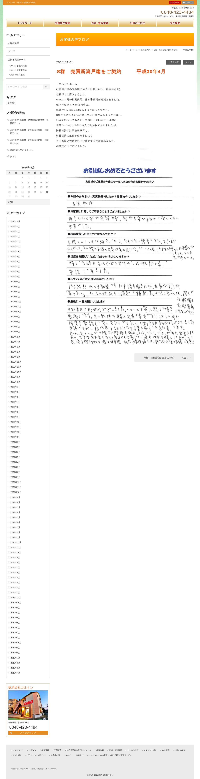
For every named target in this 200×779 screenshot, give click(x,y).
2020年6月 (15, 576)
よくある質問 (132, 750)
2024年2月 (15, 355)
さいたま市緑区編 (18, 69)
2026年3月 (15, 230)
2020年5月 (15, 581)
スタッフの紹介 (150, 750)
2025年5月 (15, 280)
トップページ (18, 750)
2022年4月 (15, 465)
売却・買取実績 (115, 750)
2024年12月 (16, 305)
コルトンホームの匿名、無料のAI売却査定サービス (110, 755)
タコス (13, 160)
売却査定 (58, 750)
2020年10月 (16, 556)
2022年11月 (16, 430)
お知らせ (80, 755)
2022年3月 (15, 470)
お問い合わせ (180, 750)
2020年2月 (15, 596)
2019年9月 (15, 611)
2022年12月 (16, 425)
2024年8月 (15, 325)
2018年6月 (15, 666)
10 (35, 186)
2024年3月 (15, 350)
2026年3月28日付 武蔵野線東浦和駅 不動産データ (29, 125)
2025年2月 (15, 295)
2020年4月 (15, 586)
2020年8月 (15, 566)
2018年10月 (16, 646)
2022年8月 (15, 445)
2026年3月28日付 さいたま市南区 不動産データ (29, 145)
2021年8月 (15, 505)
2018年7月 (15, 661)
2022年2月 (15, 475)
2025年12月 (16, 245)
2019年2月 (15, 636)
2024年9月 (15, 320)
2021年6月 (15, 516)
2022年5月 (15, 460)
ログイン (189, 2)
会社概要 (165, 750)
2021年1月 (15, 541)
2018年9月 (15, 651)
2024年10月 (16, 315)
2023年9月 (15, 380)
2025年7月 (15, 270)
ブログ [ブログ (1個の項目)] (12, 106)
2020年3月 (15, 591)
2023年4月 (15, 405)
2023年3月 (15, 410)
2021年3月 (15, 531)
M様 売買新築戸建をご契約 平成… (166, 361)
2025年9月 (15, 260)
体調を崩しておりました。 (22, 153)
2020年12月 (16, 546)
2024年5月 (15, 340)
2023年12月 (16, 365)
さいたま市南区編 (18, 74)
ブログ (188, 66)
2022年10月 (16, 435)
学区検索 (100, 750)
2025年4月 (15, 285)
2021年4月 (15, 526)
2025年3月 (15, 290)
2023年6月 (15, 395)
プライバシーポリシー (36, 755)
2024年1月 (15, 360)
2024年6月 (15, 335)
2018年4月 (15, 676)
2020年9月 (15, 561)
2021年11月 (16, 490)
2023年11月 (16, 370)
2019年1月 (15, 641)
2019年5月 (15, 626)
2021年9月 (15, 500)
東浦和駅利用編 (17, 78)
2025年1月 (15, 300)
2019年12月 (16, 601)
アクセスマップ (28, 736)
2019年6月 (15, 621)
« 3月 (10, 205)
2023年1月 (15, 420)
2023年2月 (15, 415)
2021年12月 (16, 485)
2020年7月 (15, 571)
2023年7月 (15, 390)
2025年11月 (16, 250)
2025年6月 (15, 275)
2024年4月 (15, 345)
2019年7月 (15, 616)
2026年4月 (15, 225)
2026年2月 (15, 235)
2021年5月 (15, 521)
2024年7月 (15, 330)
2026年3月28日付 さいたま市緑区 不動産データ (29, 135)
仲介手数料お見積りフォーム (79, 750)
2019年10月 (16, 606)
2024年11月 (16, 310)
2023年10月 (16, 375)
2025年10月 (16, 255)
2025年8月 (15, 265)
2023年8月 (15, 385)
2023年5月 (15, 400)
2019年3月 (15, 631)
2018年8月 (15, 656)
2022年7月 (15, 450)
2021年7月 (15, 511)
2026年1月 (15, 240)
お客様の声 (174, 66)
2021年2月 (15, 536)
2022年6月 (15, 455)
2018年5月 (15, 671)
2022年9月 (15, 440)
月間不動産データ (17, 63)
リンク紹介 (17, 755)
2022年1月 (15, 480)
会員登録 (175, 2)
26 (47, 195)
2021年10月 (16, 495)
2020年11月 (16, 551)
